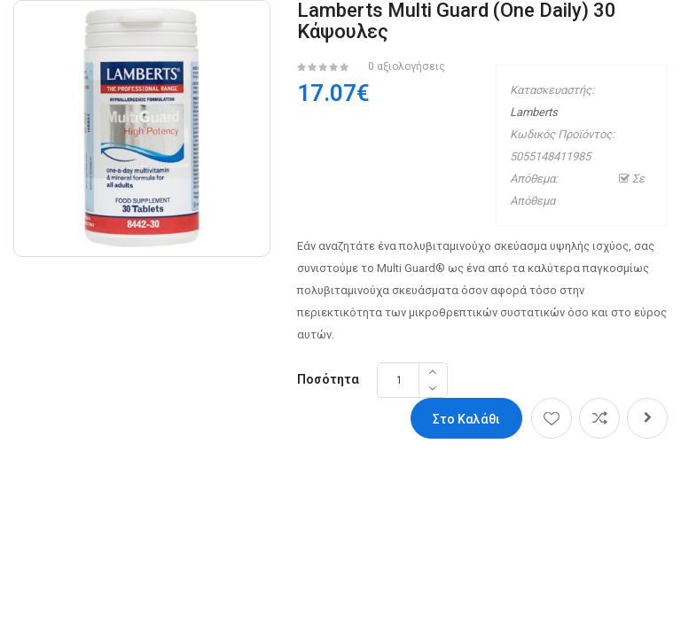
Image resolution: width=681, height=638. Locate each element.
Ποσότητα (328, 379)
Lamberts (534, 112)
